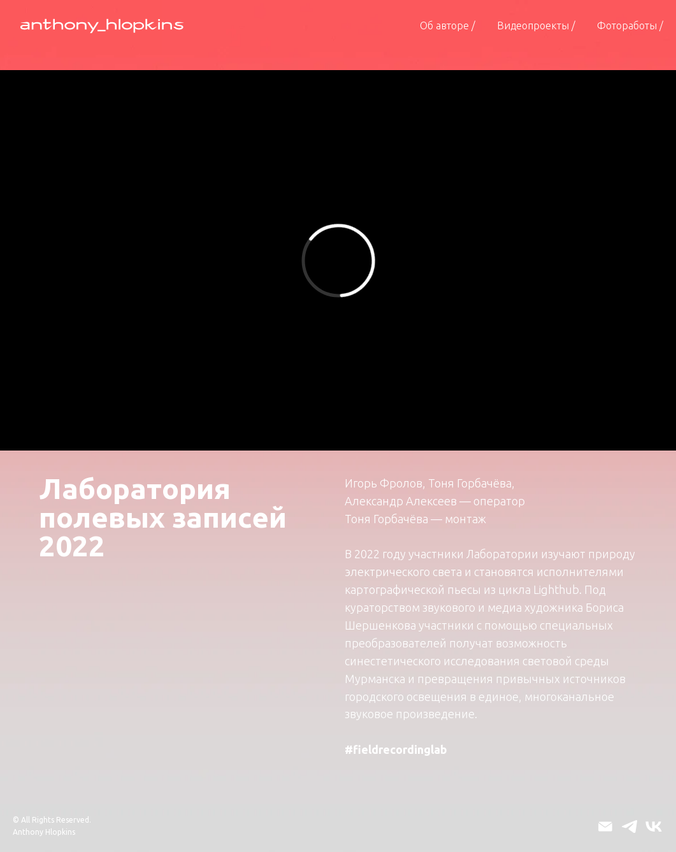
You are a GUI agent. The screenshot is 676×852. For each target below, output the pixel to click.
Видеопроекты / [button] (536, 25)
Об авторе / (447, 25)
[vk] (653, 826)
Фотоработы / (630, 25)
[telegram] (629, 826)
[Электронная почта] (605, 826)
